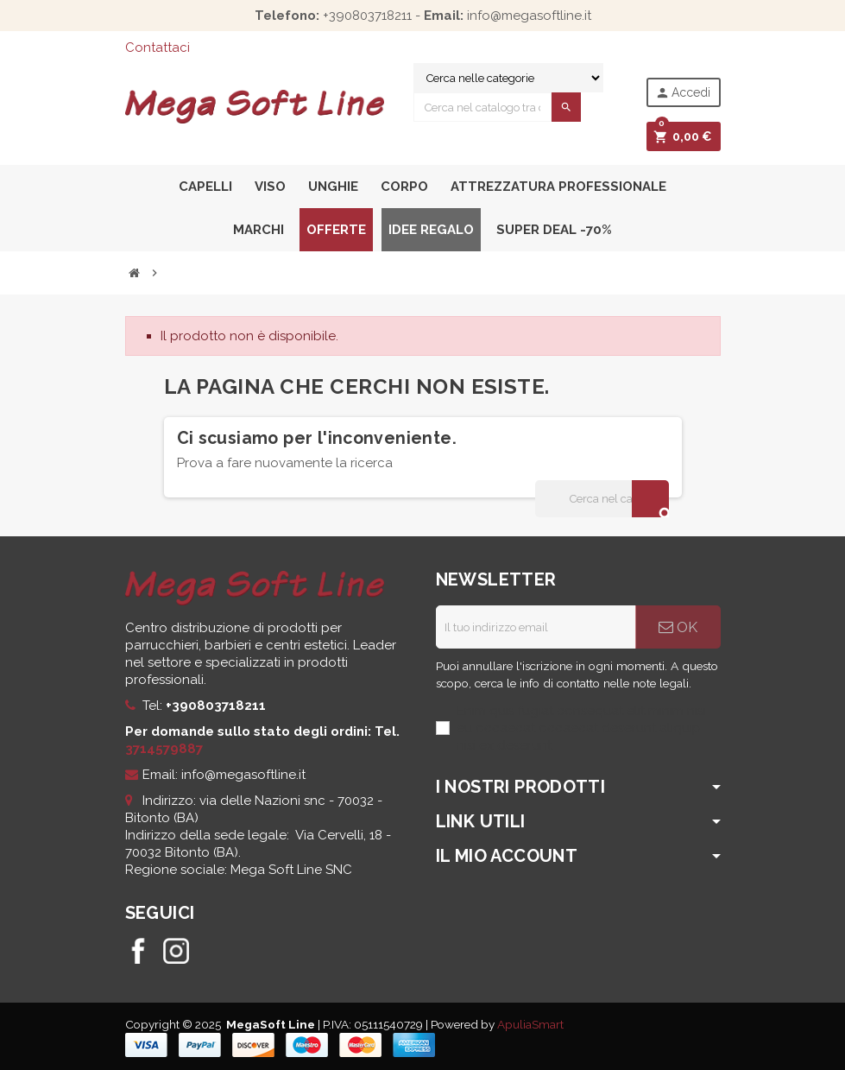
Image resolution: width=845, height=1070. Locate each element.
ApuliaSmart (530, 1024)
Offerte (336, 229)
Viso (270, 186)
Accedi (682, 92)
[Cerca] (601, 498)
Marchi (258, 229)
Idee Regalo (431, 229)
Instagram (176, 951)
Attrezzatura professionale (558, 186)
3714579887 (164, 749)
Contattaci (157, 47)
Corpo (404, 186)
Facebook (138, 951)
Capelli (205, 186)
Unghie (333, 186)
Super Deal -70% (554, 229)
